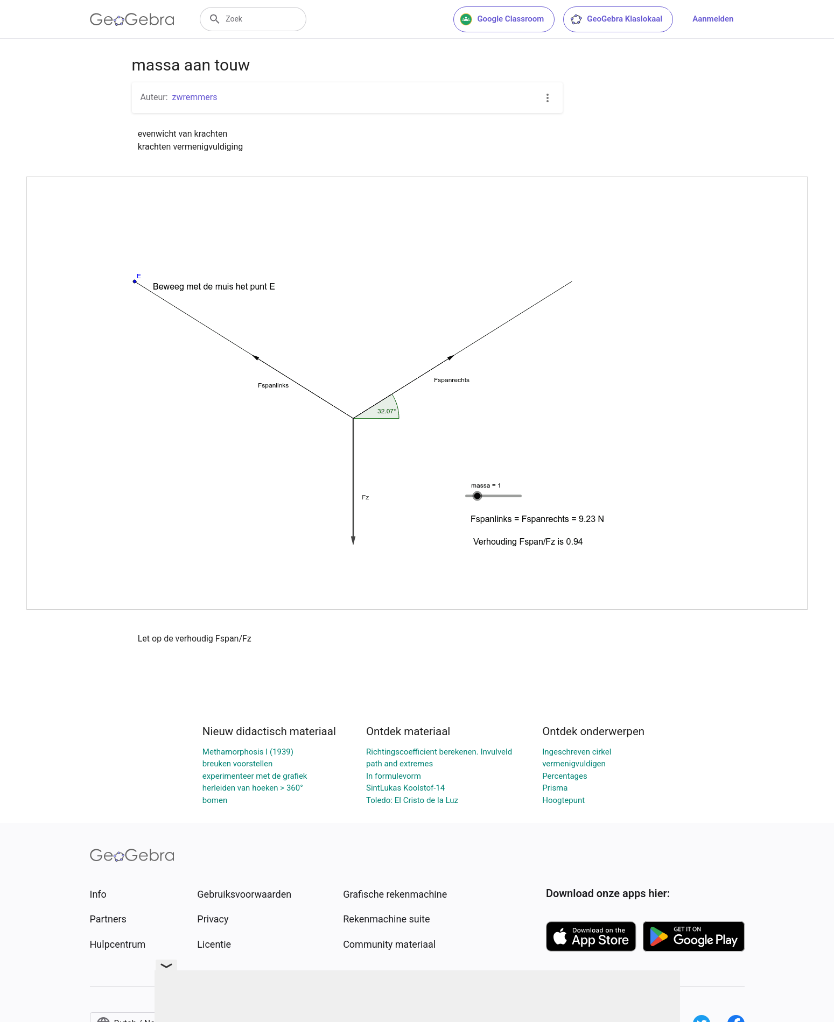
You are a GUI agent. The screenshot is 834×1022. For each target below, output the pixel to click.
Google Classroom (502, 19)
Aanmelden (712, 19)
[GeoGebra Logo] (132, 19)
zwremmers (195, 97)
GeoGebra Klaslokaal (616, 19)
